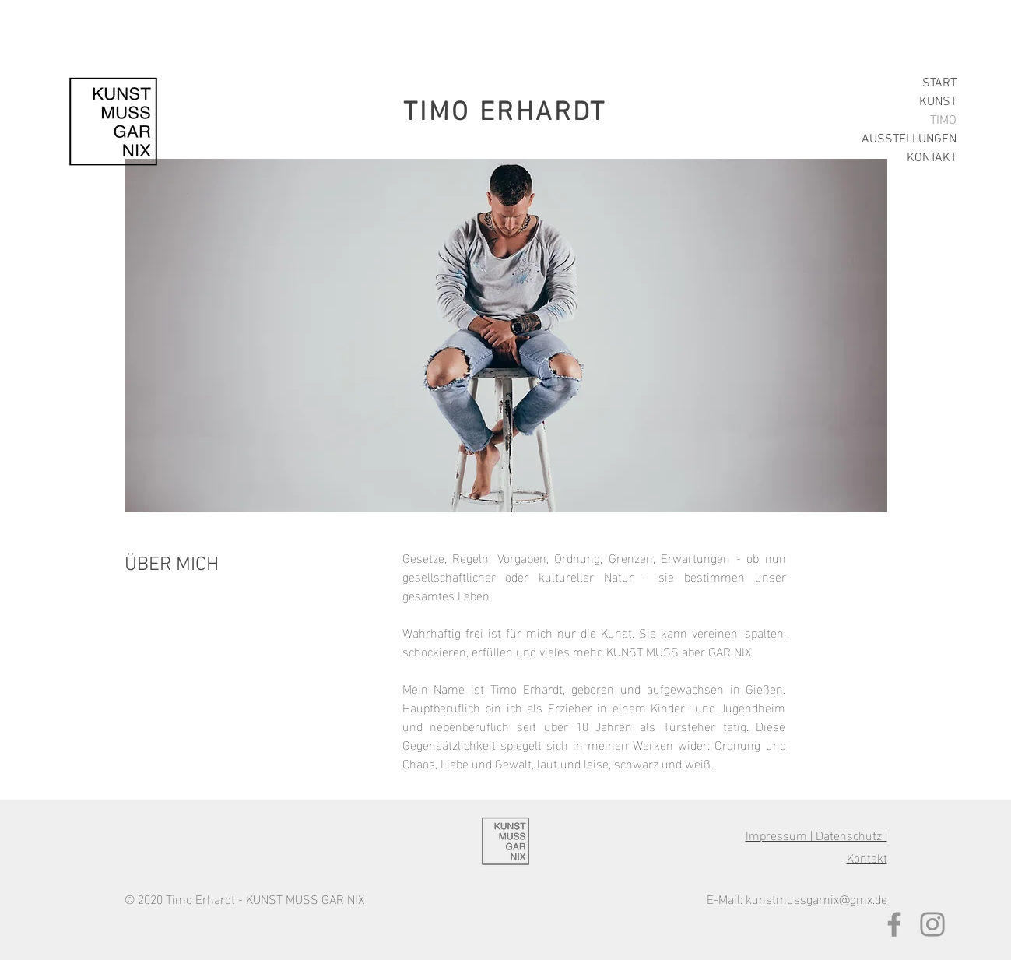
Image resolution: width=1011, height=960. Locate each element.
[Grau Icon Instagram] (932, 924)
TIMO (943, 120)
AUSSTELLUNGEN (909, 139)
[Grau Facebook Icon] (894, 924)
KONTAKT (932, 158)
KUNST (938, 102)
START (939, 83)
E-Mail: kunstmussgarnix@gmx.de (797, 898)
